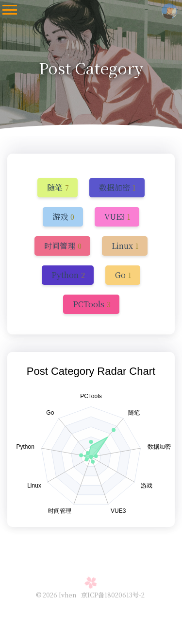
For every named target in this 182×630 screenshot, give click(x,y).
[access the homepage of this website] (169, 9)
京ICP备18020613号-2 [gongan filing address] (113, 594)
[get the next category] (58, 187)
